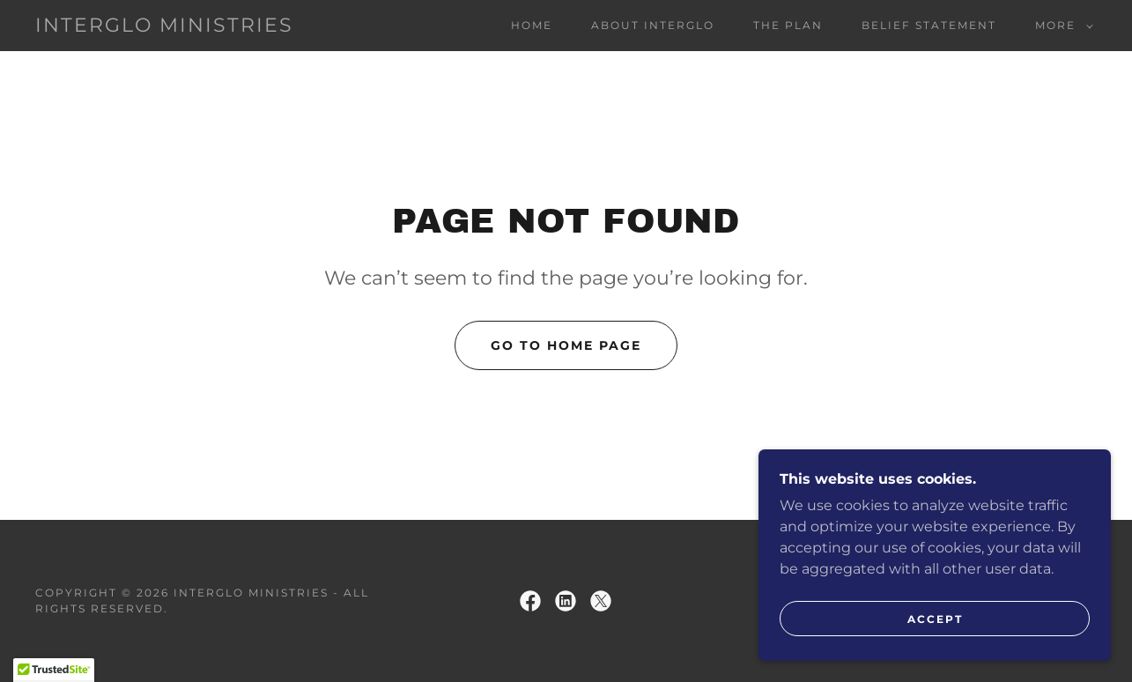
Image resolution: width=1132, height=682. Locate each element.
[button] (1061, 25)
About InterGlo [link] (652, 25)
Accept (935, 642)
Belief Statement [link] (929, 25)
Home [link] (531, 25)
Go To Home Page (566, 345)
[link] (164, 27)
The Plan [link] (788, 25)
